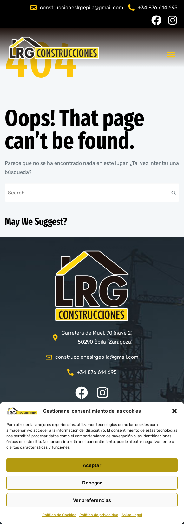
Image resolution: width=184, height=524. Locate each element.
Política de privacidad (98, 515)
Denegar (92, 483)
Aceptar (92, 465)
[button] (174, 411)
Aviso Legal (132, 515)
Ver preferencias (92, 500)
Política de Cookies (59, 515)
